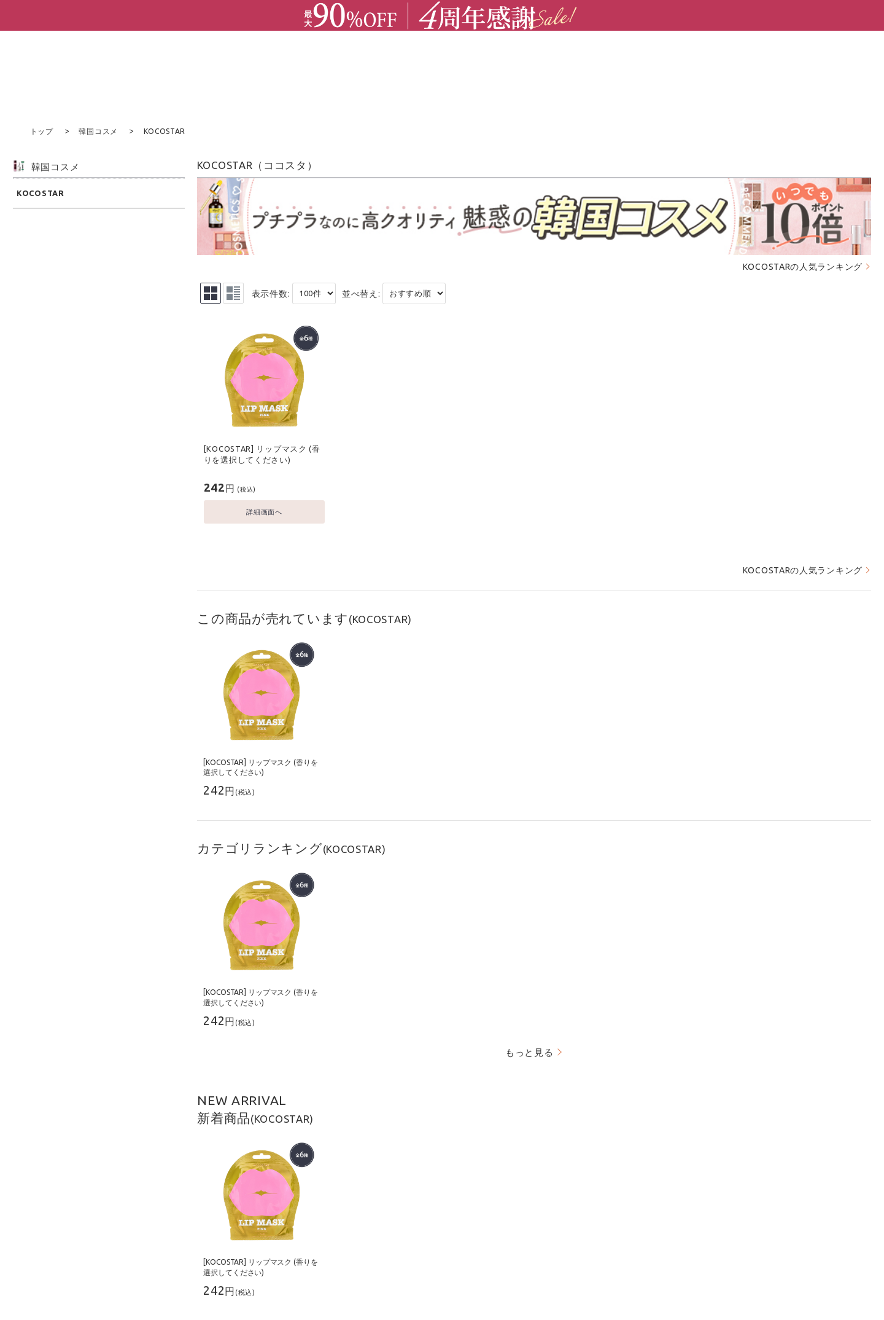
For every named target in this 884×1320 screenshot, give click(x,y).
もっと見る (529, 1052)
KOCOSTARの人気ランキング (803, 266)
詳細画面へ (264, 511)
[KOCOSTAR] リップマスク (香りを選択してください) (262, 453)
